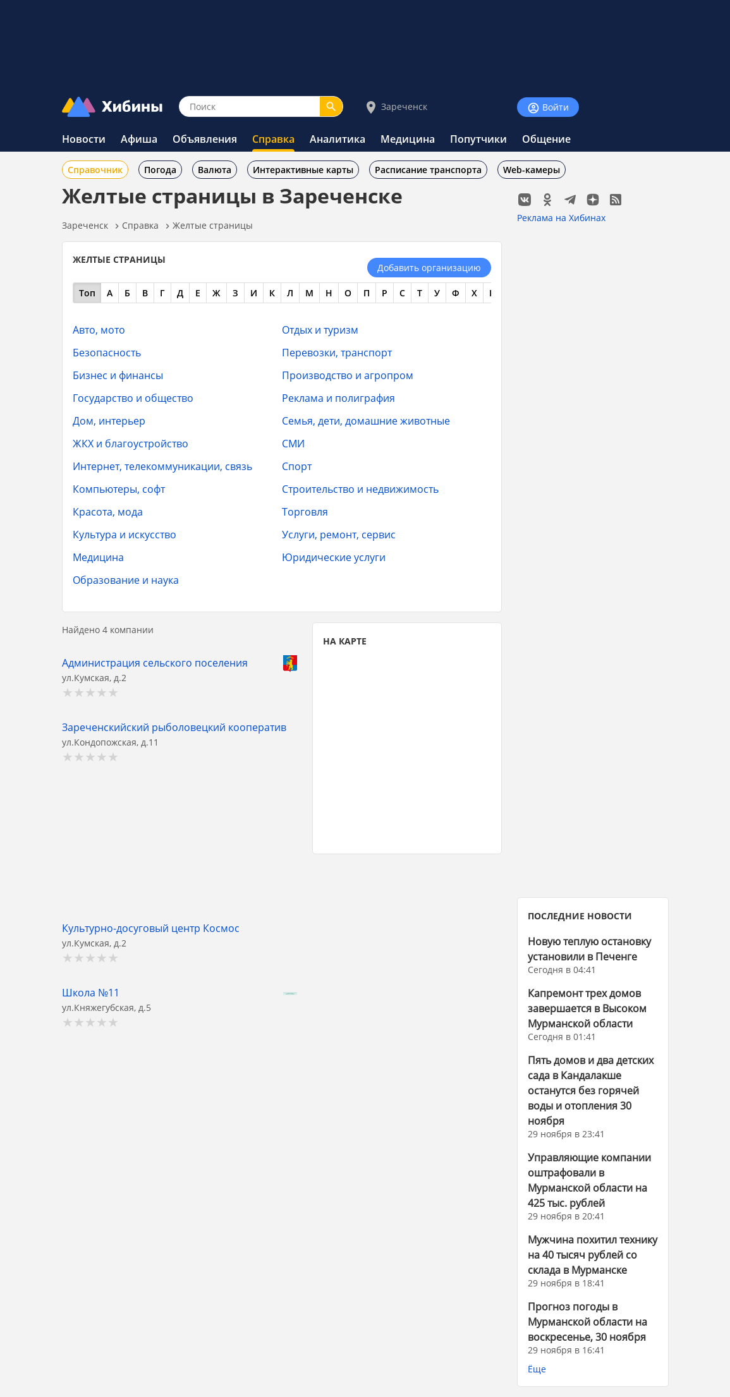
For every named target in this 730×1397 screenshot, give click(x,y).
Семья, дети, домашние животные (366, 420)
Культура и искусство (124, 534)
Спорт (297, 466)
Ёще (537, 1369)
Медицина (407, 139)
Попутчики (478, 139)
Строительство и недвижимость (360, 488)
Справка (273, 139)
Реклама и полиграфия (338, 397)
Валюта (214, 170)
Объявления (205, 139)
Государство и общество (133, 397)
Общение (546, 139)
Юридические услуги (334, 557)
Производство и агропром (347, 375)
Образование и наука (126, 579)
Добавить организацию (429, 268)
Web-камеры (531, 170)
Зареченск (395, 107)
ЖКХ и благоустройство (130, 443)
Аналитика (337, 139)
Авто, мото (99, 329)
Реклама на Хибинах (561, 218)
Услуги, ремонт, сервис (339, 534)
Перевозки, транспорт (337, 352)
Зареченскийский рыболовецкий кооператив (174, 727)
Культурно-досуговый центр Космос (151, 927)
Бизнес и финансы (118, 375)
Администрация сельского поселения (155, 662)
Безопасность (107, 352)
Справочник (95, 170)
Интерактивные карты (303, 170)
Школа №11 (90, 992)
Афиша (139, 139)
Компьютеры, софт (119, 488)
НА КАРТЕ (345, 641)
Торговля (305, 511)
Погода (160, 170)
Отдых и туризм (320, 329)
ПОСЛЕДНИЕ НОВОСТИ (580, 916)
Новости (84, 139)
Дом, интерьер (109, 420)
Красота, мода (108, 511)
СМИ (293, 443)
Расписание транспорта (428, 170)
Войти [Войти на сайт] (548, 107)
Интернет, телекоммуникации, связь (162, 466)
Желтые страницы (213, 225)
